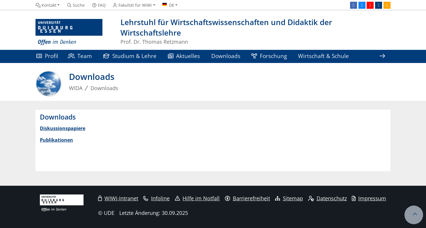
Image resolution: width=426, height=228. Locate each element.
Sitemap (289, 198)
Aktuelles (184, 56)
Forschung (269, 56)
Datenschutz (327, 198)
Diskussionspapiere (62, 128)
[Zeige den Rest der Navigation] (382, 56)
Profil (47, 56)
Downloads (225, 56)
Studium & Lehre (130, 56)
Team (80, 56)
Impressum (369, 198)
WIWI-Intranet (118, 198)
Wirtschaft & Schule (323, 56)
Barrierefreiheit (247, 198)
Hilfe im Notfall (197, 198)
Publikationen (56, 140)
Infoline (156, 198)
